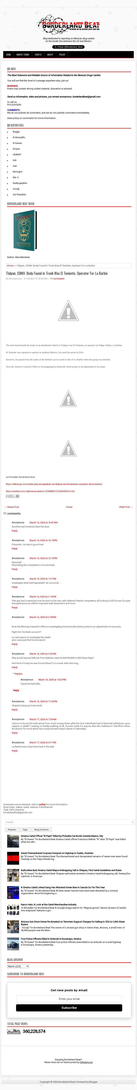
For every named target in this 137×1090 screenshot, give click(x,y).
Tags (25, 829)
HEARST (17, 154)
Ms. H (16, 177)
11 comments (57, 278)
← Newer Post (11, 507)
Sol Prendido (19, 194)
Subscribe (69, 1007)
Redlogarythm (20, 183)
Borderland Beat (66, 1082)
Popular (12, 829)
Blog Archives (41, 829)
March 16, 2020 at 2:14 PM (43, 596)
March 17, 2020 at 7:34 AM (43, 719)
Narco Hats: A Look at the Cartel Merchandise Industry (48, 904)
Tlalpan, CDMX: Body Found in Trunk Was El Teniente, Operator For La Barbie (57, 273)
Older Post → (126, 507)
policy (16, 118)
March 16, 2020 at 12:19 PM (43, 540)
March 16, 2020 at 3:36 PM (43, 653)
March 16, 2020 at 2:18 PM (43, 617)
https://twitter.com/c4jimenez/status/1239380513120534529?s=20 (40, 491)
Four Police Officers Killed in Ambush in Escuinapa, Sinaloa (51, 939)
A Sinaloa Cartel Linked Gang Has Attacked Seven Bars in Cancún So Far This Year (63, 887)
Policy (62, 54)
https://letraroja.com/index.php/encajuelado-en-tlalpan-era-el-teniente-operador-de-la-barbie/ (54, 484)
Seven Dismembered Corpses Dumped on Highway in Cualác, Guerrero (57, 853)
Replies (18, 673)
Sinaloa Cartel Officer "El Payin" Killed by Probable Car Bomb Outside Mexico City (62, 836)
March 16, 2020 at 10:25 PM (52, 679)
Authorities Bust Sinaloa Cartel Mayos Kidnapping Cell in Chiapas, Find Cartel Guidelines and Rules (71, 870)
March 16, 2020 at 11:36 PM (43, 701)
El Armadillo (19, 137)
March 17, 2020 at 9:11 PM (43, 742)
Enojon (16, 148)
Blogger (93, 1082)
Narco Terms (23, 54)
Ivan (15, 166)
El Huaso (17, 143)
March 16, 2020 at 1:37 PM (43, 578)
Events (38, 54)
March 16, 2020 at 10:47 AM (44, 522)
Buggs (16, 131)
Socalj (16, 188)
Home (8, 54)
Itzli (14, 160)
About (50, 54)
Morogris (17, 171)
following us (86, 1062)
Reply (14, 530)
